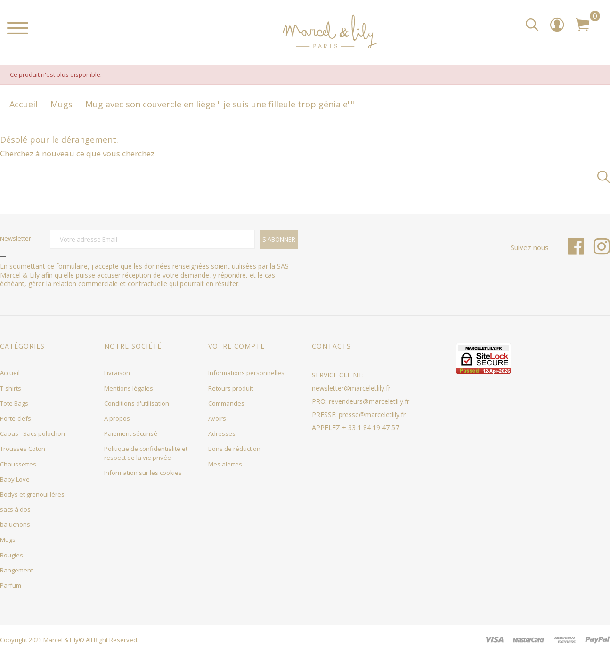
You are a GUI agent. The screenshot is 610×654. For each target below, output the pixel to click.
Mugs (8, 539)
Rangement (16, 570)
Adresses (222, 433)
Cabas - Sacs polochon (32, 433)
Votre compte (236, 346)
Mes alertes (225, 464)
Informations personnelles (246, 372)
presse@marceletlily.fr (372, 414)
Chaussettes (18, 464)
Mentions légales (128, 388)
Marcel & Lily (61, 640)
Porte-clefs (15, 418)
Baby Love (15, 479)
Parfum (10, 585)
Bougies (11, 555)
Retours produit (230, 388)
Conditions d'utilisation (136, 403)
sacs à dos (15, 509)
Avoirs (217, 418)
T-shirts (10, 388)
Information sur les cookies (143, 472)
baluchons (15, 524)
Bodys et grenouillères (32, 494)
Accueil (10, 372)
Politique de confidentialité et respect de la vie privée (145, 452)
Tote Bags (14, 403)
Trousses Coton (22, 448)
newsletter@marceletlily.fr (351, 388)
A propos (117, 418)
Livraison (117, 372)
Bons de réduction (234, 448)
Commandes (226, 403)
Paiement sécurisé (130, 433)
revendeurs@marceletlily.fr (369, 401)
